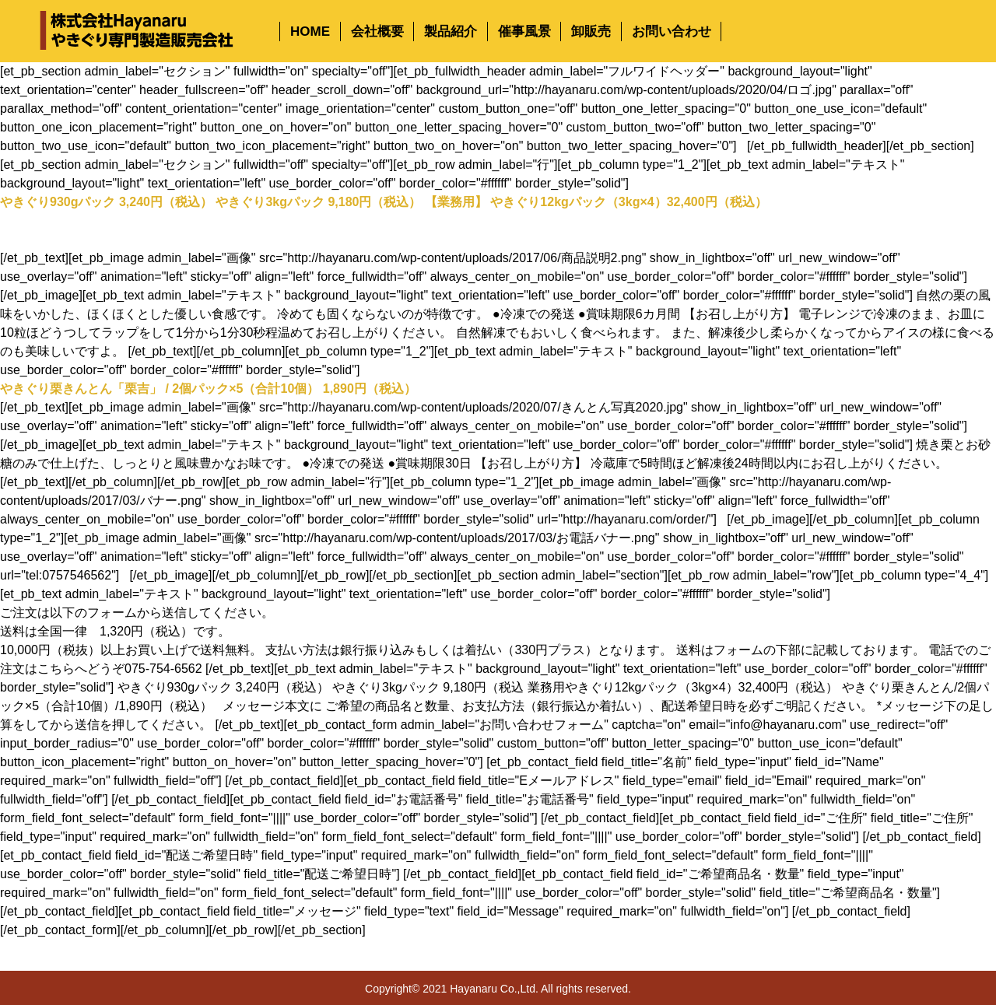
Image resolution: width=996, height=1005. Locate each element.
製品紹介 (450, 31)
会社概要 (377, 31)
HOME (310, 31)
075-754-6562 (163, 668)
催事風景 (524, 31)
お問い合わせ (671, 31)
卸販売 (591, 31)
